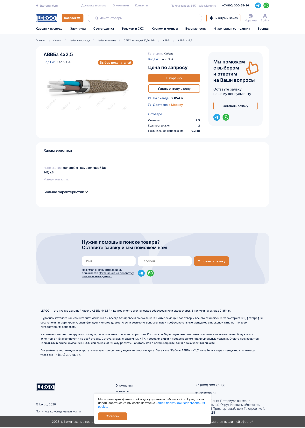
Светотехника (103, 28)
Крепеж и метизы (165, 28)
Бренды (263, 28)
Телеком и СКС (133, 28)
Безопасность (195, 28)
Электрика (78, 28)
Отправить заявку (211, 261)
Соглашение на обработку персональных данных (108, 274)
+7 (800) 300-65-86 (210, 385)
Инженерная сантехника (232, 28)
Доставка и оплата (94, 5)
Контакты (141, 5)
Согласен (112, 416)
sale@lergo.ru (207, 5)
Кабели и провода (49, 28)
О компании (121, 5)
